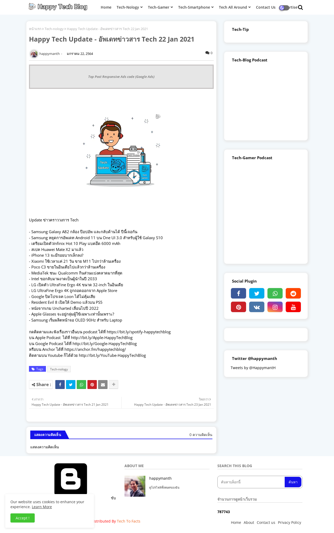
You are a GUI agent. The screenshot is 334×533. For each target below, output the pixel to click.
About (249, 522)
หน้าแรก (35, 28)
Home (236, 522)
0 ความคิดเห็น (200, 434)
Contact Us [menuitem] (266, 7)
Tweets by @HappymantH (253, 367)
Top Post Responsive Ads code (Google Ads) (121, 76)
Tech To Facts (128, 521)
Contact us (266, 522)
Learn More (42, 506)
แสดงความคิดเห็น (44, 446)
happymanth (160, 478)
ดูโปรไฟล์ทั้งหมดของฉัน (164, 487)
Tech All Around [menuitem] (233, 7)
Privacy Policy (289, 522)
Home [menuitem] (106, 7)
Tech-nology (54, 28)
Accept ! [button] (22, 517)
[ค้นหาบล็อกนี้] (251, 482)
